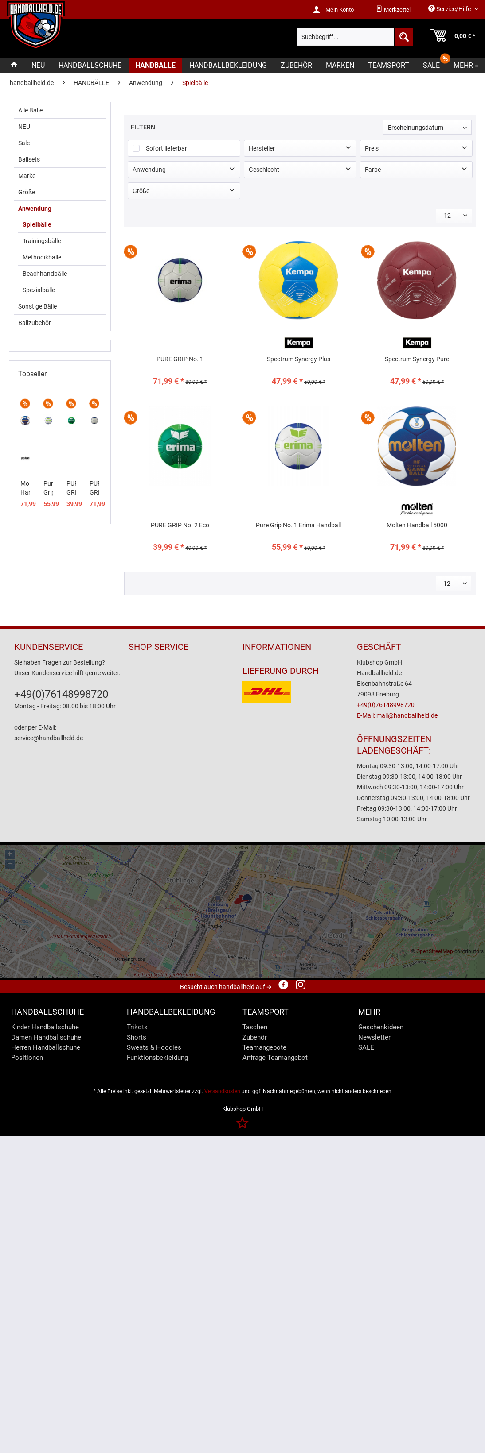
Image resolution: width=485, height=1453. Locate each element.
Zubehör (254, 1037)
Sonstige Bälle (37, 306)
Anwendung (34, 208)
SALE (366, 1047)
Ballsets (29, 159)
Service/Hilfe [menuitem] (450, 8)
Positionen (27, 1058)
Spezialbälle (39, 290)
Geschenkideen (380, 1027)
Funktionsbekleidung (157, 1058)
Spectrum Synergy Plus (298, 359)
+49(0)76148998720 (61, 694)
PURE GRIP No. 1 (94, 488)
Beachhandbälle (45, 273)
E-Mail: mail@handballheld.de (397, 715)
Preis (372, 148)
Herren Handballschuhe (45, 1047)
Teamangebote (264, 1047)
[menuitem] (393, 10)
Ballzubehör (34, 322)
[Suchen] (403, 37)
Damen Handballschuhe (46, 1037)
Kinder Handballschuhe (45, 1027)
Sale (24, 143)
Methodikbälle (42, 257)
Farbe (373, 169)
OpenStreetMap (434, 951)
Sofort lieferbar (166, 148)
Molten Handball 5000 (25, 488)
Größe (26, 192)
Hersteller (262, 148)
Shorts (136, 1037)
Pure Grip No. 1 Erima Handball (48, 488)
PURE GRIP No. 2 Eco (71, 488)
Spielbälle (37, 224)
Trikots (137, 1027)
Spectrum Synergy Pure (417, 359)
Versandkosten (222, 1091)
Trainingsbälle (42, 240)
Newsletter (374, 1037)
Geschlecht (264, 169)
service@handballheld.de (48, 738)
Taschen (254, 1027)
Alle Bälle (30, 110)
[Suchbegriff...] (355, 37)
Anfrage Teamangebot (275, 1058)
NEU (24, 126)
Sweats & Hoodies (154, 1047)
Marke (26, 175)
